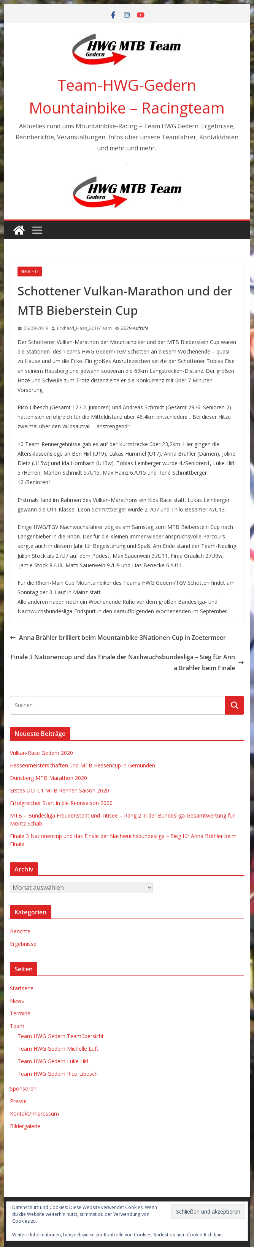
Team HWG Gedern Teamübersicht (60, 1036)
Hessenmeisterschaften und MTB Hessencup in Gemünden (82, 765)
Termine (20, 1013)
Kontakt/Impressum (34, 1113)
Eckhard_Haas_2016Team (84, 328)
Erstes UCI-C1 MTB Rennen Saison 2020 (59, 790)
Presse (18, 1101)
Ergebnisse (23, 943)
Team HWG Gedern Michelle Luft (57, 1048)
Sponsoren (23, 1088)
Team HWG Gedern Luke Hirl (52, 1061)
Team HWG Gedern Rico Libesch (57, 1073)
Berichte (30, 271)
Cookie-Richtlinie (205, 1234)
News (17, 1000)
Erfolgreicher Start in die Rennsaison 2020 (61, 803)
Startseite (21, 988)
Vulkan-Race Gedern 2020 (41, 752)
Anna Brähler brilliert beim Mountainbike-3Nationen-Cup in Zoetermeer (118, 637)
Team (17, 1025)
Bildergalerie (25, 1126)
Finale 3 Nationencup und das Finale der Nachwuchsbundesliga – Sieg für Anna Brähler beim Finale (127, 662)
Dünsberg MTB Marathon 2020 (48, 777)
